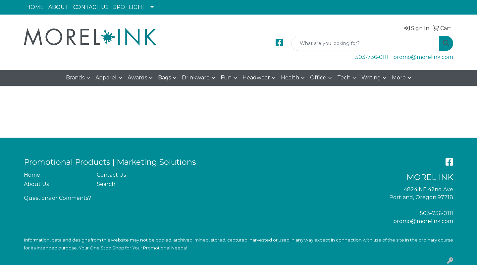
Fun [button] (226, 77)
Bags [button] (164, 77)
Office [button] (318, 77)
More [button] (399, 77)
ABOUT (58, 7)
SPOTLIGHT (129, 7)
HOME (35, 7)
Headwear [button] (256, 77)
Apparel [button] (106, 77)
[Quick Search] (365, 43)
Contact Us (111, 175)
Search (106, 184)
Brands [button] (75, 77)
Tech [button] (343, 77)
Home (32, 175)
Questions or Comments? (57, 198)
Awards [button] (137, 77)
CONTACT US (91, 7)
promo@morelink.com (423, 57)
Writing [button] (371, 77)
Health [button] (290, 77)
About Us (36, 184)
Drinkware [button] (196, 77)
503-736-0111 (372, 57)
